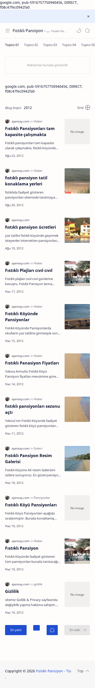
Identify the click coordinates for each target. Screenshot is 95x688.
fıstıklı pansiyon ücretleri (30, 227)
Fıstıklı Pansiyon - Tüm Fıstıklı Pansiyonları (31, 30)
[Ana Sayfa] (52, 630)
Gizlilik (12, 591)
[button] (79, 30)
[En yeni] (16, 630)
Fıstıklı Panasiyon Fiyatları (32, 363)
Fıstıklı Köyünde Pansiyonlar (21, 316)
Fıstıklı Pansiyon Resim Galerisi (28, 458)
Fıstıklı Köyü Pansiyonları (31, 505)
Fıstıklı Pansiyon (22, 548)
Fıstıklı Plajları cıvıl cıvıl (28, 270)
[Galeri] (38, 448)
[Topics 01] (12, 44)
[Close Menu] (88, 16)
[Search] (87, 30)
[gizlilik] (38, 584)
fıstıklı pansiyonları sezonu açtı (32, 409)
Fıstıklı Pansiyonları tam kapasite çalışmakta (30, 131)
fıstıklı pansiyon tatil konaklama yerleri (26, 181)
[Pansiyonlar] (42, 498)
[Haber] (38, 121)
